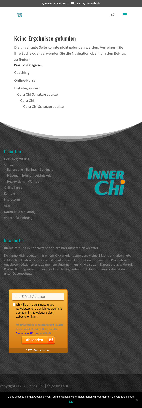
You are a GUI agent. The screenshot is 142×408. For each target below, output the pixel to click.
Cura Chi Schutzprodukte (37, 94)
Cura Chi (27, 100)
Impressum (12, 199)
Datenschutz (22, 273)
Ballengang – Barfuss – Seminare (30, 169)
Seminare (11, 165)
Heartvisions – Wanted (23, 181)
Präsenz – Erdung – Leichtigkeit (29, 175)
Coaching (21, 72)
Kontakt (9, 193)
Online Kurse (13, 187)
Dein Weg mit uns (16, 159)
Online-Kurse (25, 80)
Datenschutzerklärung (20, 212)
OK (71, 401)
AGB (7, 205)
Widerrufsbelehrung (18, 218)
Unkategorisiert (27, 88)
